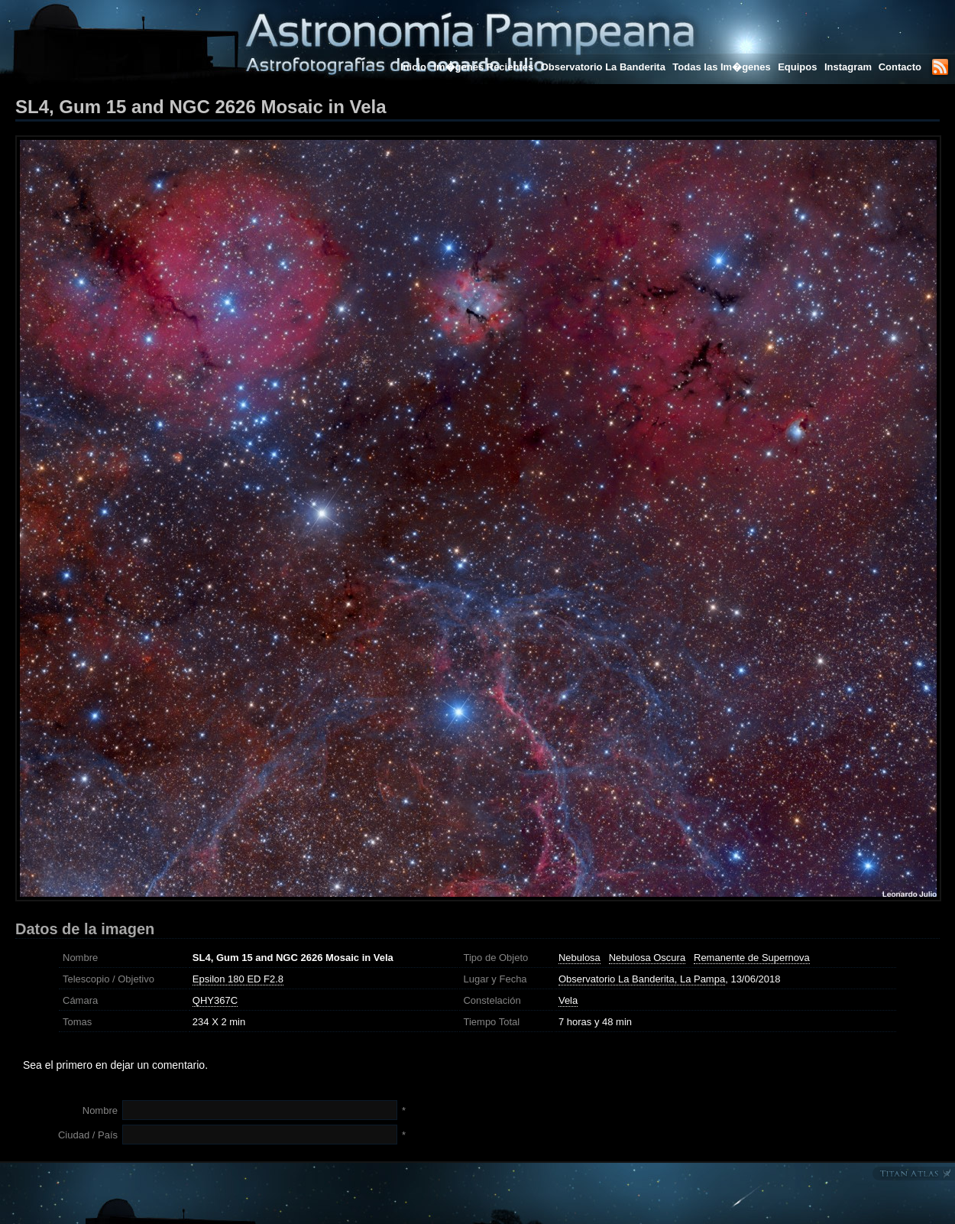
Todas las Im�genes (721, 67)
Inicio (413, 67)
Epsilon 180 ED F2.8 (238, 979)
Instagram (849, 67)
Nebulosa (579, 957)
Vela (568, 1000)
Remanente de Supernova (752, 957)
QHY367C (215, 1000)
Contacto (900, 67)
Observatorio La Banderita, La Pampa (641, 979)
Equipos (797, 67)
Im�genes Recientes (483, 67)
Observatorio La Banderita (603, 67)
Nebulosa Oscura (647, 957)
